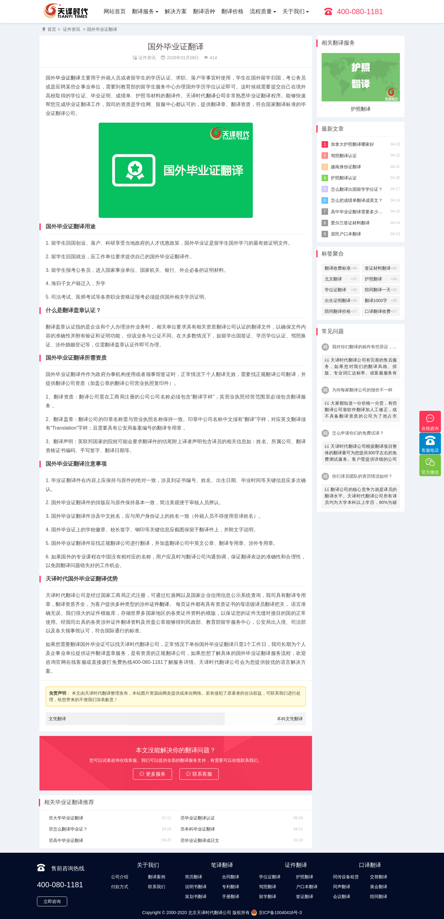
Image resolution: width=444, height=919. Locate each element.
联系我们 (156, 886)
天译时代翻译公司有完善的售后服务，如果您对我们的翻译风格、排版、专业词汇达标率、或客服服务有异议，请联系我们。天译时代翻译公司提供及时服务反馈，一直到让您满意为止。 (361, 367)
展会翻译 (378, 886)
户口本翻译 (307, 886)
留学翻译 (267, 896)
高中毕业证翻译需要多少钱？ (358, 211)
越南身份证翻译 (346, 166)
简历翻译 (193, 876)
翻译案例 (156, 876)
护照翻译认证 (344, 177)
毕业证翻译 (68, 77)
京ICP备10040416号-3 (276, 912)
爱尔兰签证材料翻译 (350, 222)
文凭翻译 (57, 718)
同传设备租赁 (346, 876)
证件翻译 (159, 604)
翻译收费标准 (341, 268)
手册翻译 (230, 896)
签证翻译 (304, 896)
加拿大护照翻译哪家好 (352, 144)
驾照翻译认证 (344, 155)
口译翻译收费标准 (381, 311)
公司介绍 (119, 876)
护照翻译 (361, 109)
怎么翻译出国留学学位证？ (357, 189)
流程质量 (261, 11)
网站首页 (115, 11)
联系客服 (199, 774)
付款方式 (119, 886)
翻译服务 (143, 11)
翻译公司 (216, 95)
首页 (51, 29)
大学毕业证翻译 (66, 817)
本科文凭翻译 (290, 718)
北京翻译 (341, 279)
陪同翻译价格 (341, 311)
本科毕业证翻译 (197, 829)
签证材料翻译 (381, 268)
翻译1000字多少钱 (381, 300)
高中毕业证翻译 (66, 840)
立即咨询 (52, 901)
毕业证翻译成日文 (199, 840)
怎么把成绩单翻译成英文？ (357, 200)
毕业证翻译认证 (197, 817)
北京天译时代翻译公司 (209, 912)
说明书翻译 (196, 886)
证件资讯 (71, 29)
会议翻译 (341, 896)
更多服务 (152, 774)
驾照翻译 (267, 886)
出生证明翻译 (341, 300)
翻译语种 (204, 11)
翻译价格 (232, 11)
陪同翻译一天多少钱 (381, 289)
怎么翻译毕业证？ (68, 829)
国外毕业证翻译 (102, 29)
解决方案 (176, 11)
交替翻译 (378, 876)
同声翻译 (341, 886)
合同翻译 (230, 876)
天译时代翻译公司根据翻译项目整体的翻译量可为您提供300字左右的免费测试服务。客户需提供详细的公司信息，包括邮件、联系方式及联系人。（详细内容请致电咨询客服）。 (361, 453)
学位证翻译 (341, 289)
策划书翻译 (196, 896)
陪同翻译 (378, 896)
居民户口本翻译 (346, 233)
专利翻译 (230, 886)
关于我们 (293, 11)
